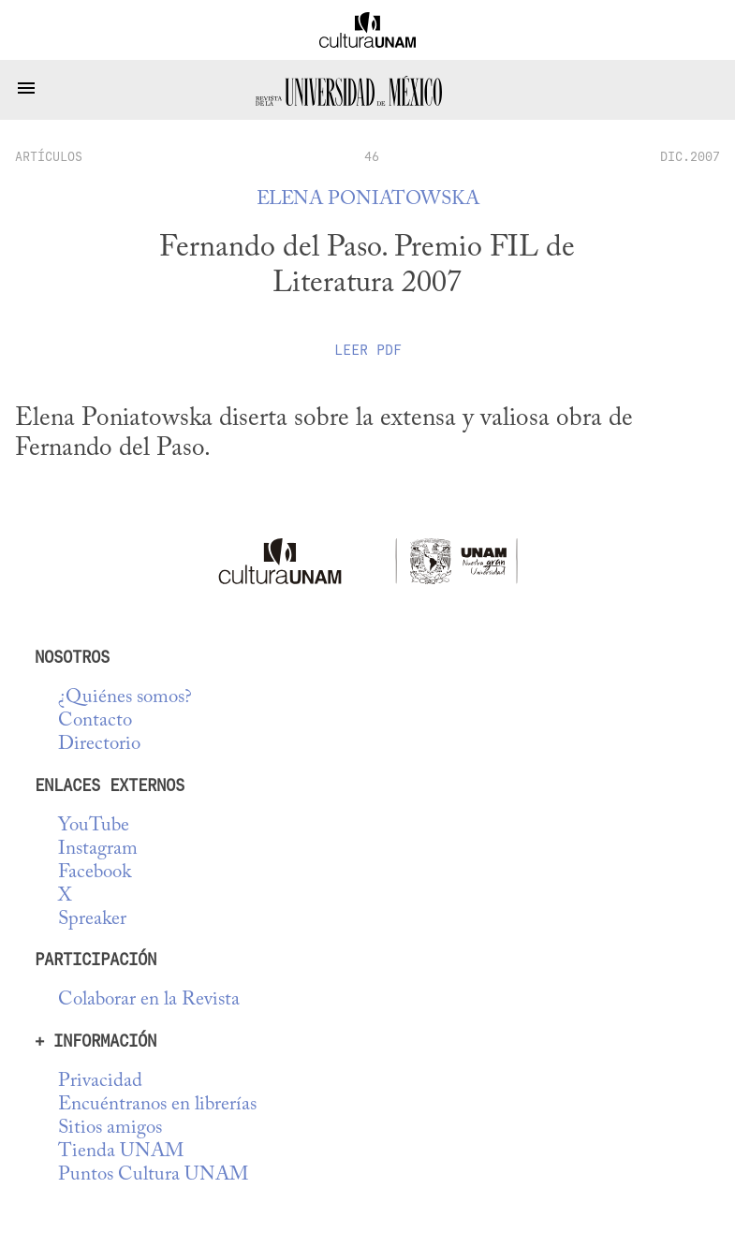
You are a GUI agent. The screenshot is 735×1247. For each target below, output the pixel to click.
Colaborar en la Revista (149, 1000)
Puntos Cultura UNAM (153, 1175)
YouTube (93, 826)
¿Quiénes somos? (125, 698)
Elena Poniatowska (368, 200)
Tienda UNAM (121, 1152)
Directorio (99, 745)
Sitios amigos (110, 1128)
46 (371, 156)
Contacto (95, 721)
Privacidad (100, 1082)
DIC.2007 (690, 156)
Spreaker (92, 920)
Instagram (98, 849)
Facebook (94, 873)
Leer (368, 350)
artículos (48, 156)
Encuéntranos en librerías (157, 1105)
